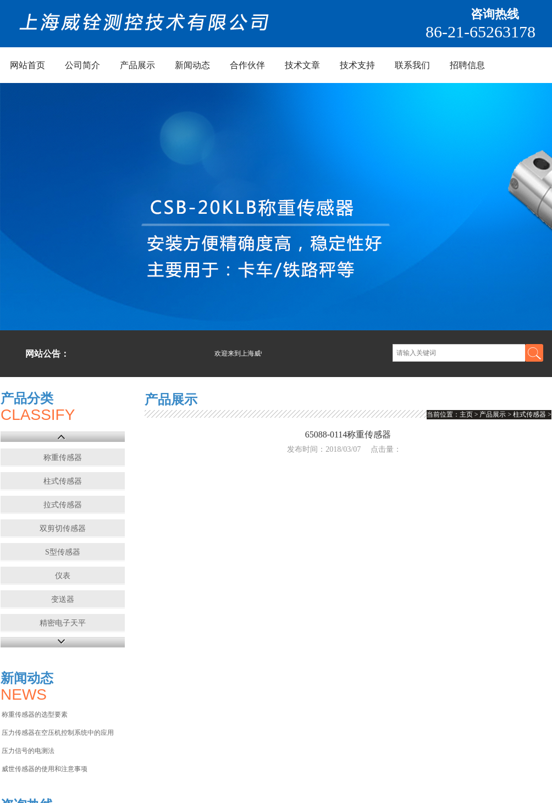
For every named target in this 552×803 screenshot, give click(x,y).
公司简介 (82, 65)
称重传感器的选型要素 (35, 714)
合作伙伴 (247, 65)
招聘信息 (467, 65)
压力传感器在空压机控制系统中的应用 (58, 732)
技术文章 (302, 65)
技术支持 (357, 65)
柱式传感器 (62, 481)
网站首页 (27, 65)
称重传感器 (62, 457)
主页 (466, 414)
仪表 (62, 576)
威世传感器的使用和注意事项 (44, 769)
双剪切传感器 (63, 528)
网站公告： (47, 353)
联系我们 (412, 65)
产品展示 (137, 65)
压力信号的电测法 (28, 751)
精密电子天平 (63, 623)
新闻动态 (192, 65)
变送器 (62, 599)
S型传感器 (62, 552)
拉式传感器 (62, 505)
